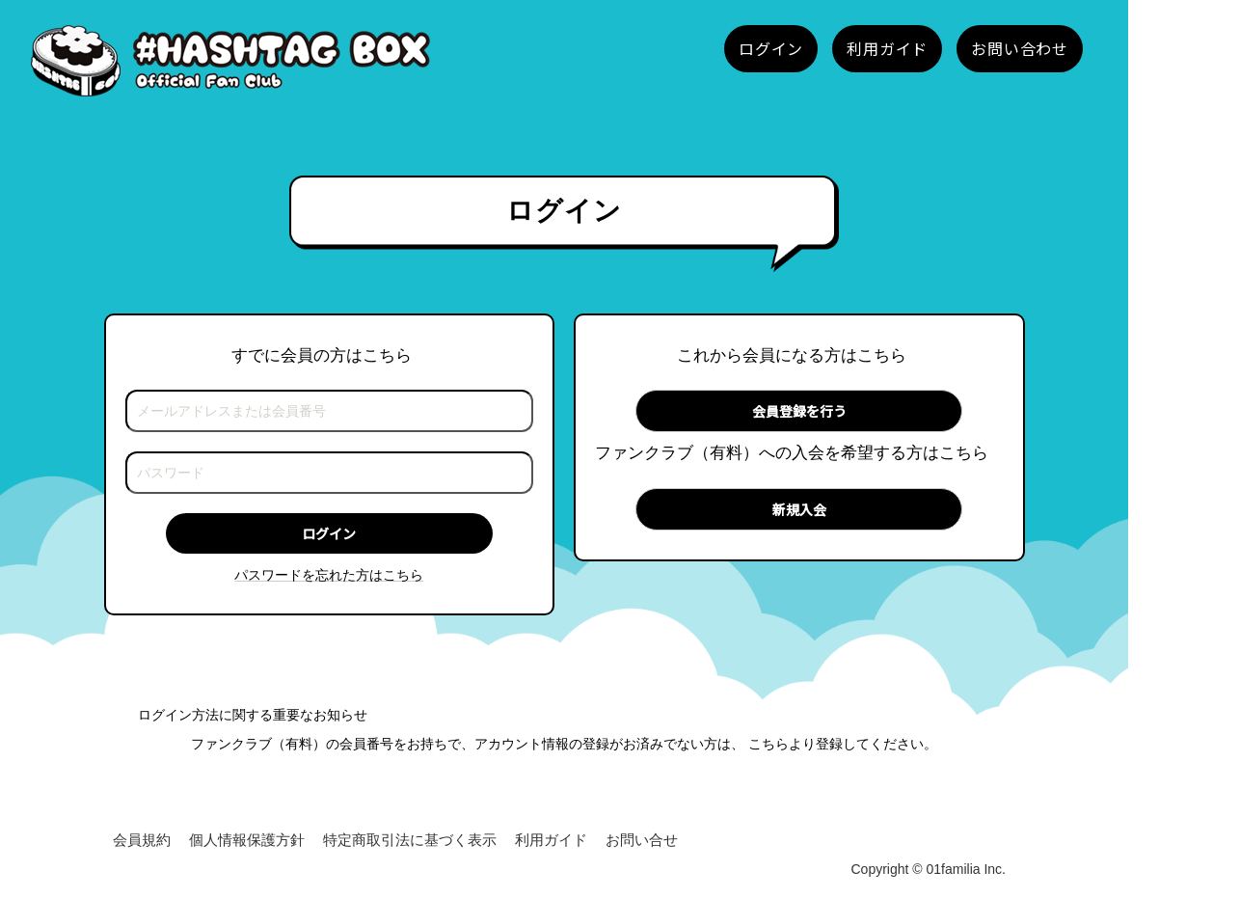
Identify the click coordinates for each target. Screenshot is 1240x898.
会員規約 (142, 839)
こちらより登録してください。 (842, 743)
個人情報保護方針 (247, 839)
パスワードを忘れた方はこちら (328, 575)
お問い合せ (642, 839)
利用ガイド (551, 839)
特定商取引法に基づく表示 (410, 839)
